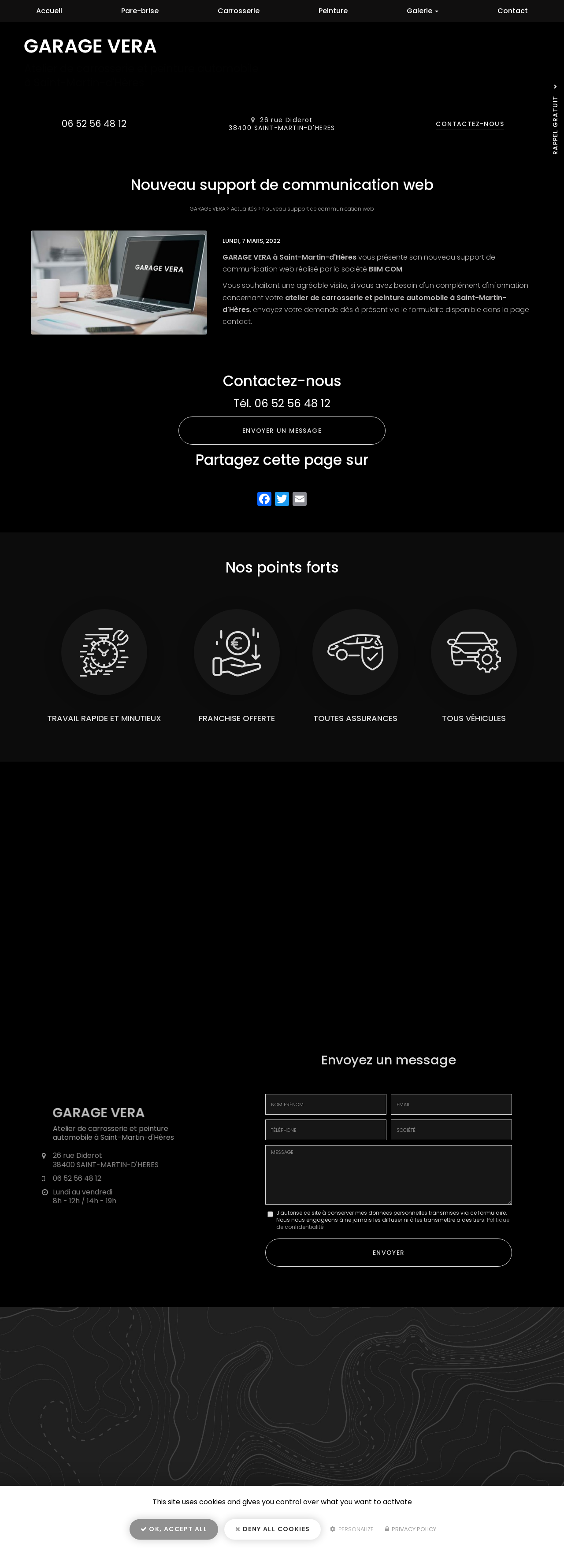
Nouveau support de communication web (318, 208)
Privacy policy (410, 1532)
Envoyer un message (282, 430)
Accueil (49, 11)
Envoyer (389, 1251)
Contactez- (470, 123)
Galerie (422, 11)
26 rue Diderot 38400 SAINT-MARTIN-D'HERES (282, 124)
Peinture (333, 11)
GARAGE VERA (208, 208)
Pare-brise (140, 11)
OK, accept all (174, 1531)
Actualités (244, 208)
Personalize (352, 1532)
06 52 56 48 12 (94, 123)
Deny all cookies (272, 1531)
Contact (512, 11)
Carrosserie (239, 11)
